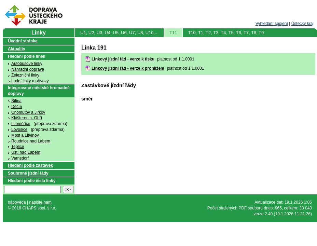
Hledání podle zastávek (30, 165)
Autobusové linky (26, 63)
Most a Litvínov (25, 135)
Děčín (16, 106)
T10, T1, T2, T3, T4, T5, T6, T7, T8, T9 (226, 32)
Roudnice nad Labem (30, 141)
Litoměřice (20, 123)
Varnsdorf (20, 158)
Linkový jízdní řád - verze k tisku (123, 59)
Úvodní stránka (23, 41)
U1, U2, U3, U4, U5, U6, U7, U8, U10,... (119, 32)
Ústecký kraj (302, 23)
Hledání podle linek (26, 56)
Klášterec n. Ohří (26, 117)
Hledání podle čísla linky (31, 180)
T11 (173, 32)
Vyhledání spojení (272, 23)
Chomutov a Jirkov (28, 112)
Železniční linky (25, 75)
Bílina (16, 100)
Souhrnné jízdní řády (28, 173)
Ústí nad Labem (25, 152)
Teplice (17, 146)
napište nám (40, 202)
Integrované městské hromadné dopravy (39, 90)
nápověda (17, 202)
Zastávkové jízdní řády (108, 85)
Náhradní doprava (27, 69)
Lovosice (19, 129)
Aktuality (16, 48)
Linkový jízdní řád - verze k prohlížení (128, 68)
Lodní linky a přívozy (30, 81)
